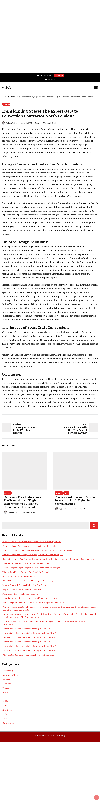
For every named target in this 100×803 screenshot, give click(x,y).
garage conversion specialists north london (74, 390)
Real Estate (7, 710)
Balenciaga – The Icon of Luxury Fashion (20, 593)
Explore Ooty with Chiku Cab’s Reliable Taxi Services (25, 585)
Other (66, 493)
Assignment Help (10, 675)
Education (6, 683)
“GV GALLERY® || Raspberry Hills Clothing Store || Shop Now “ (29, 637)
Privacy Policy (50, 79)
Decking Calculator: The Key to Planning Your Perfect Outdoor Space (32, 554)
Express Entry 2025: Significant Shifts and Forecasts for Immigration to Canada (37, 550)
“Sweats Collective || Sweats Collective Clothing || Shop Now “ (29, 633)
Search (94, 525)
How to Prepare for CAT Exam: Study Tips (20, 576)
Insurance (6, 696)
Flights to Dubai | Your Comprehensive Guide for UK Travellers (29, 546)
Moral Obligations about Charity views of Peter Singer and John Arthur (33, 602)
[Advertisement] (50, 17)
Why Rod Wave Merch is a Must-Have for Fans (22, 589)
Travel (5, 718)
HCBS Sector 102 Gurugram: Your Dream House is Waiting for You (31, 541)
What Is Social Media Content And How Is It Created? (25, 572)
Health (5, 692)
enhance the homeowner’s (21, 311)
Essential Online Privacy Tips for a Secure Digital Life (25, 563)
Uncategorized (8, 723)
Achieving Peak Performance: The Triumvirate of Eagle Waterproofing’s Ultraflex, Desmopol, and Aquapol (23, 502)
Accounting (7, 670)
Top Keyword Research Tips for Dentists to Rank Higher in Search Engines (75, 500)
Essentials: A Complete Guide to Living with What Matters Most (30, 598)
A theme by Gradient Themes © (50, 735)
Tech (4, 714)
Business (6, 104)
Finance (5, 688)
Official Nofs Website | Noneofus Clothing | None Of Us (26, 628)
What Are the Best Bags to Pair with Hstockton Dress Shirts (28, 654)
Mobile (5, 701)
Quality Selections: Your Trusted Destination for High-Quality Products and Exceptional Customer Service (49, 559)
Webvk (6, 87)
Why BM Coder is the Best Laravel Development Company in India (31, 580)
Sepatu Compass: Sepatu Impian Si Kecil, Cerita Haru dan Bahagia (31, 567)
